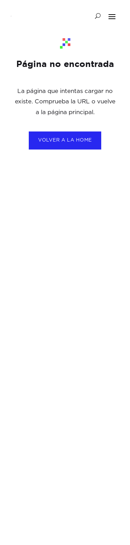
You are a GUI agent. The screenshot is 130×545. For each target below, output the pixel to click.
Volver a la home (65, 140)
